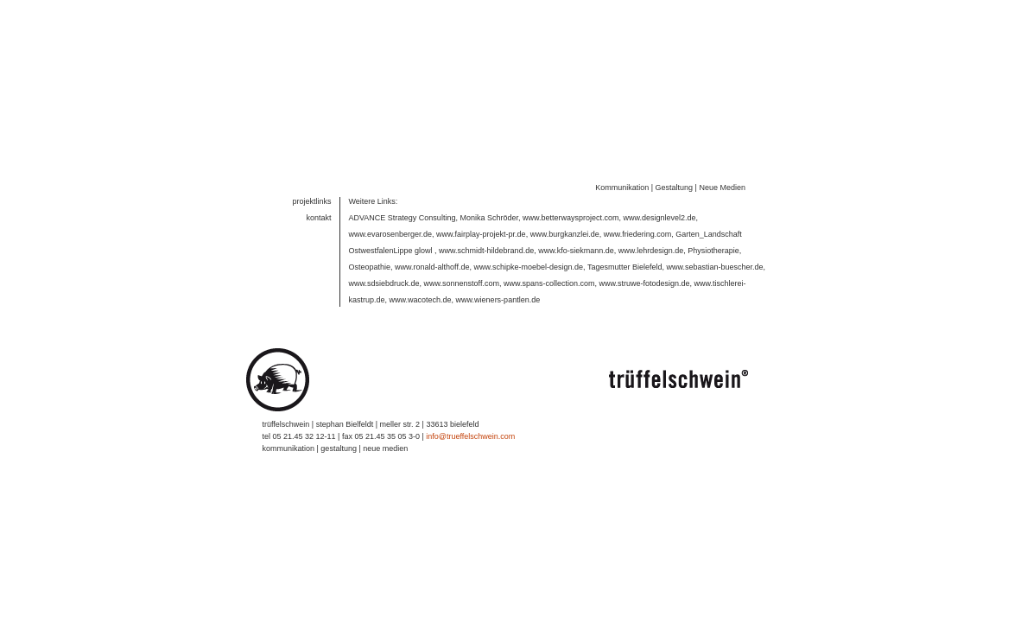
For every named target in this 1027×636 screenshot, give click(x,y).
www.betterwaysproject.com (571, 211)
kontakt (318, 211)
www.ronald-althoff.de (432, 260)
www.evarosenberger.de (391, 227)
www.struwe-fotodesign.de (644, 276)
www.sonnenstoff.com (461, 276)
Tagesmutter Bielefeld (624, 260)
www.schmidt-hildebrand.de (486, 243)
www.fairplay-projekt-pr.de (481, 227)
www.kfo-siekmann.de (576, 243)
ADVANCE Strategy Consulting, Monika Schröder (433, 211)
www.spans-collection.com (549, 276)
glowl (424, 243)
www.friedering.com (638, 227)
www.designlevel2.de (660, 211)
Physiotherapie (713, 243)
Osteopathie (370, 260)
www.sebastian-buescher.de (714, 260)
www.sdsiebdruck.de (384, 276)
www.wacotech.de (421, 293)
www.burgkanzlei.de (564, 227)
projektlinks (311, 194)
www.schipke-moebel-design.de (528, 260)
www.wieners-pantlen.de (498, 293)
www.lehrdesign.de (651, 243)
